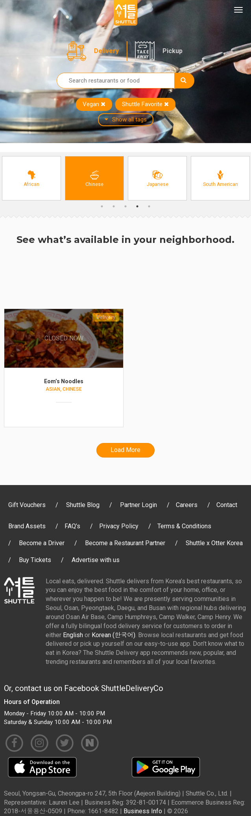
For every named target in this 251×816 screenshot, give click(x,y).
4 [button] (137, 206)
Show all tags (126, 119)
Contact (226, 505)
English (73, 635)
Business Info (143, 811)
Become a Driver (42, 543)
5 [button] (149, 206)
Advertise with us (96, 560)
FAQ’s (72, 526)
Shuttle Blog (83, 505)
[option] (31, 178)
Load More (125, 450)
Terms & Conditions (184, 526)
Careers (186, 505)
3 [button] (125, 206)
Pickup (172, 51)
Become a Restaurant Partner (125, 543)
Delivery (106, 51)
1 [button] (102, 206)
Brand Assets (27, 526)
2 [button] (114, 206)
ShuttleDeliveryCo (132, 688)
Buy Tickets (35, 560)
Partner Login (138, 505)
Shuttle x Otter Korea (214, 543)
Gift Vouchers (27, 505)
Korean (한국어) (113, 635)
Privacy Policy (118, 526)
